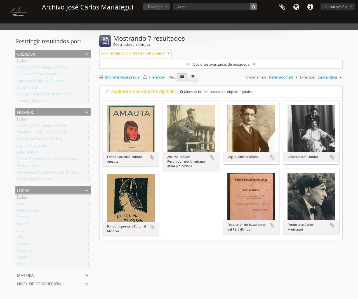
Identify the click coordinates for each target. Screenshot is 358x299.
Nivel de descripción (39, 283)
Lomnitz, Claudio (30, 101)
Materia (25, 275)
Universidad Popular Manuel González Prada (53, 173)
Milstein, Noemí (30, 166)
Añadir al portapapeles (152, 157)
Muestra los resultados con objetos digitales (216, 91)
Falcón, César (27, 88)
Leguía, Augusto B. (32, 146)
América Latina (29, 211)
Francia (23, 244)
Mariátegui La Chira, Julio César (42, 133)
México (23, 264)
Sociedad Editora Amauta (37, 74)
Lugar (23, 190)
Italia (21, 238)
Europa (23, 217)
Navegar (155, 6)
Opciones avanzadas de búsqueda (221, 64)
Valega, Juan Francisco (35, 179)
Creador (26, 53)
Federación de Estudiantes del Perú (46, 95)
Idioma (296, 7)
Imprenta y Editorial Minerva (40, 81)
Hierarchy (154, 77)
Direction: (308, 77)
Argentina (25, 251)
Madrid (23, 258)
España (23, 224)
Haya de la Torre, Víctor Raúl (40, 139)
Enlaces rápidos (310, 7)
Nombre (25, 111)
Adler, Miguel (27, 153)
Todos (22, 61)
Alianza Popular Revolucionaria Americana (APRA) (57, 159)
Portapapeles (282, 7)
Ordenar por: (256, 77)
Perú (20, 204)
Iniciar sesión (336, 6)
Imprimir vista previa (119, 77)
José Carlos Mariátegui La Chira (42, 68)
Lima (21, 231)
